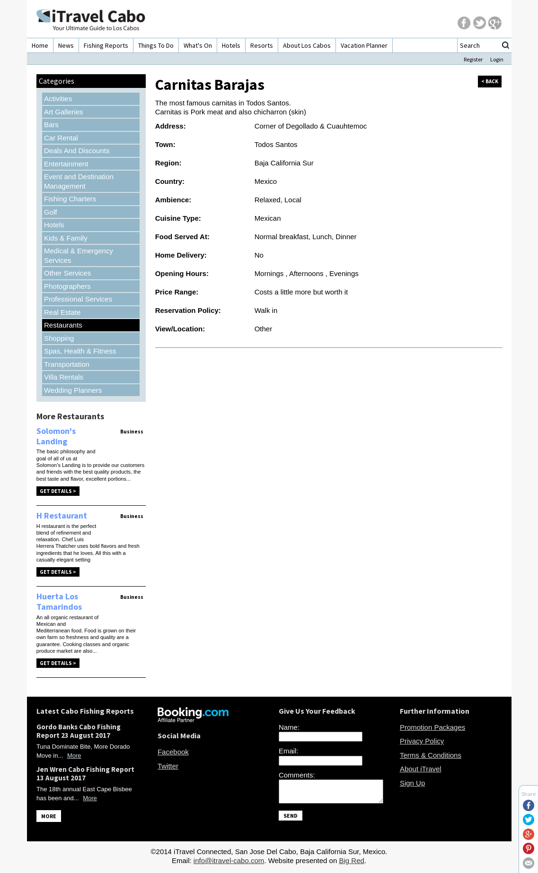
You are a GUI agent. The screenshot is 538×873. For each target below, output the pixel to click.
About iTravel (420, 769)
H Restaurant (61, 515)
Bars (51, 125)
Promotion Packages (432, 727)
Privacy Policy (422, 741)
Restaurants (63, 325)
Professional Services (78, 299)
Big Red (351, 863)
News (66, 45)
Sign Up (412, 783)
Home (40, 45)
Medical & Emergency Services (78, 255)
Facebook (173, 752)
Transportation (66, 364)
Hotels (231, 45)
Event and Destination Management (79, 181)
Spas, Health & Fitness (80, 351)
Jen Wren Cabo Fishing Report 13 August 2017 (85, 773)
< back (489, 81)
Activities (58, 99)
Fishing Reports (106, 45)
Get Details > (58, 491)
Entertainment (66, 164)
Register (473, 59)
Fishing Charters (70, 199)
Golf (50, 212)
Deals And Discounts (76, 151)
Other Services (67, 273)
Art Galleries (63, 112)
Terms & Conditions (430, 755)
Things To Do (156, 45)
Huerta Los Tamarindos (59, 601)
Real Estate (62, 312)
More (74, 755)
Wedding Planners (73, 390)
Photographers (67, 286)
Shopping (59, 338)
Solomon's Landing (56, 436)
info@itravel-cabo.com (229, 863)
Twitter (168, 766)
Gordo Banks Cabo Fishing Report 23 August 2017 (78, 731)
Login (496, 59)
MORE (48, 816)
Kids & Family (66, 238)
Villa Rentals (63, 377)
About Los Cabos (307, 45)
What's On (198, 45)
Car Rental (61, 138)
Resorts (261, 45)
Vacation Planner (364, 45)
